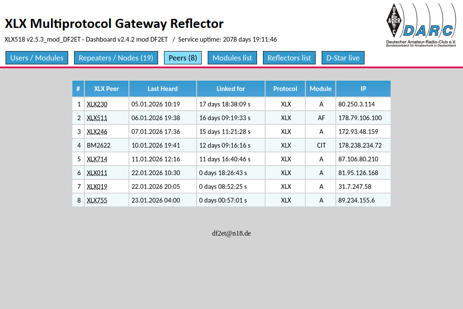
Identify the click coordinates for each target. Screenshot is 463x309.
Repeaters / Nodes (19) (116, 58)
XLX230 (97, 104)
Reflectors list (289, 58)
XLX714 (97, 159)
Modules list (232, 58)
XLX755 (97, 200)
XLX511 (97, 118)
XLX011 (97, 173)
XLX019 (97, 186)
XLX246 (97, 131)
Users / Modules (36, 58)
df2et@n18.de (231, 233)
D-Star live (343, 58)
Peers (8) (183, 58)
